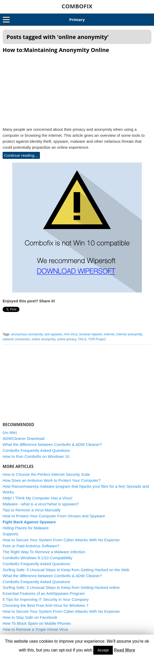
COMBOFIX (76, 6)
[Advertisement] (77, 88)
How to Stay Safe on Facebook (30, 617)
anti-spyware (53, 334)
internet (109, 334)
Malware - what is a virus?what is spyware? (41, 504)
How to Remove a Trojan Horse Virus (35, 629)
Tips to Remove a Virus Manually (32, 510)
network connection (16, 339)
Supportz (10, 534)
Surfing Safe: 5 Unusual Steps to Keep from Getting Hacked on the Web (66, 570)
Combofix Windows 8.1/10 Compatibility (38, 558)
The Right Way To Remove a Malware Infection (44, 552)
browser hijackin (90, 334)
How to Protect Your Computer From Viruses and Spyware (54, 516)
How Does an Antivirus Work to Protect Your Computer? (52, 480)
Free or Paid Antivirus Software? (31, 546)
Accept (103, 650)
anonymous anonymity (27, 334)
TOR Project (97, 339)
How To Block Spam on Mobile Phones (37, 623)
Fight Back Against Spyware (29, 522)
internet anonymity (129, 334)
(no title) (10, 432)
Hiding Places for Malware (26, 528)
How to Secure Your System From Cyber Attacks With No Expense (61, 540)
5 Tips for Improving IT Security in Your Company (46, 599)
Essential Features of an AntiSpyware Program (44, 593)
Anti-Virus (71, 334)
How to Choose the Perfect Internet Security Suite (46, 474)
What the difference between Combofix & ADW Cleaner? (52, 444)
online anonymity (43, 339)
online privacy (66, 339)
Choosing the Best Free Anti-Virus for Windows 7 (45, 605)
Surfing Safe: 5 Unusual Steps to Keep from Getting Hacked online (61, 587)
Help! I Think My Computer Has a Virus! (37, 498)
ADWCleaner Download (24, 438)
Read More (124, 650)
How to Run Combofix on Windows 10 (36, 456)
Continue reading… (21, 155)
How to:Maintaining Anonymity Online (56, 50)
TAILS (82, 339)
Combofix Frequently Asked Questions (36, 450)
